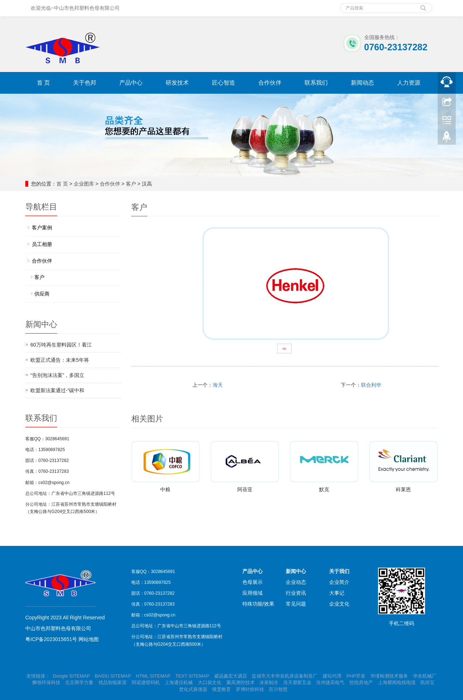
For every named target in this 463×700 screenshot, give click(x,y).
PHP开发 (356, 676)
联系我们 (316, 83)
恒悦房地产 (361, 682)
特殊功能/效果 (258, 604)
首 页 (43, 83)
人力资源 (408, 83)
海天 (218, 385)
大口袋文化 (209, 682)
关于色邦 (84, 83)
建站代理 (332, 676)
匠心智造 (223, 83)
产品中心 (131, 83)
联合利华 (371, 385)
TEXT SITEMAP (192, 676)
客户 (131, 184)
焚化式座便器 (193, 689)
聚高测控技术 (240, 682)
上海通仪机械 (179, 682)
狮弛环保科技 (46, 682)
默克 (324, 489)
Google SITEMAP (71, 676)
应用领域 (252, 593)
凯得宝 (427, 682)
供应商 (42, 294)
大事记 (336, 593)
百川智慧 (278, 689)
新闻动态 (362, 83)
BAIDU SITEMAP (113, 676)
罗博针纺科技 (250, 689)
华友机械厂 (425, 676)
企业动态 (296, 582)
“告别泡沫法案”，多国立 (57, 375)
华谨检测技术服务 (389, 676)
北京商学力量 (79, 682)
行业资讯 (296, 593)
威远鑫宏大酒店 (230, 676)
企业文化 (339, 604)
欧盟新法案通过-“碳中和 (57, 390)
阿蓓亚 (244, 489)
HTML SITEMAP (153, 676)
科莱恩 (403, 489)
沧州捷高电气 (330, 682)
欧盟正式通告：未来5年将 (59, 360)
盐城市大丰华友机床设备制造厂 (285, 676)
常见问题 (296, 604)
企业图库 (84, 184)
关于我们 (339, 571)
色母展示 (252, 582)
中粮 (165, 489)
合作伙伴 (269, 83)
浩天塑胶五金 (297, 682)
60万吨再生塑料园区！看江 (61, 345)
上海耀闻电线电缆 (397, 682)
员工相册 (42, 244)
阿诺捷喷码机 (146, 682)
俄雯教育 (221, 689)
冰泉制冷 (268, 682)
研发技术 (177, 83)
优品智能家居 (112, 682)
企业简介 (339, 582)
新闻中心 (296, 571)
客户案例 (42, 227)
